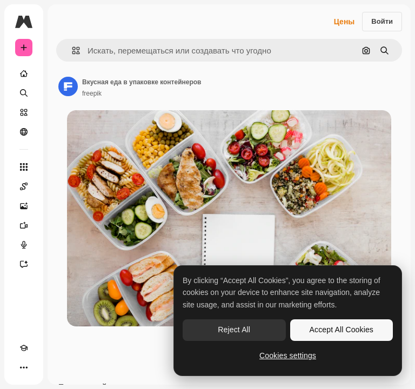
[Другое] (23, 367)
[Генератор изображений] (23, 205)
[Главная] (23, 73)
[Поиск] (23, 93)
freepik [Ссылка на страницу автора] (92, 93)
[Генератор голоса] (23, 244)
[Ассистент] (23, 264)
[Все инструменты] (23, 167)
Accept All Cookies (341, 329)
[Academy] (23, 348)
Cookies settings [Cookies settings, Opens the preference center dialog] (287, 355)
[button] (71, 50)
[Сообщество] (23, 131)
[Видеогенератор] (23, 225)
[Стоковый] (23, 112)
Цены (344, 21)
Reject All (234, 329)
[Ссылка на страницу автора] (68, 86)
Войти (382, 21)
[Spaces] (23, 186)
